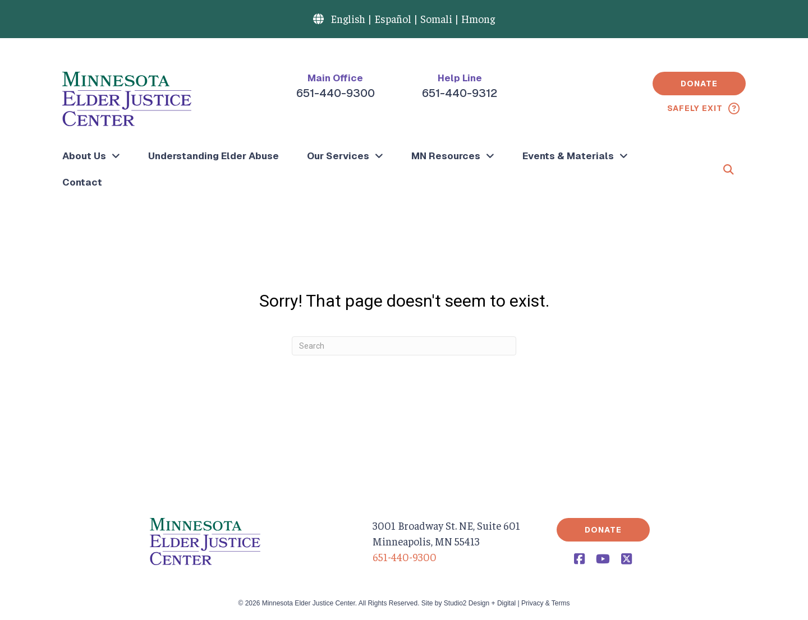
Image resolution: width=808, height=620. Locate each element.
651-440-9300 (335, 93)
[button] (699, 83)
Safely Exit (695, 108)
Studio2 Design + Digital (480, 603)
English (347, 18)
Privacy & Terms (545, 603)
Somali (436, 18)
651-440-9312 (459, 93)
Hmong (478, 18)
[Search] (404, 345)
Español (392, 18)
